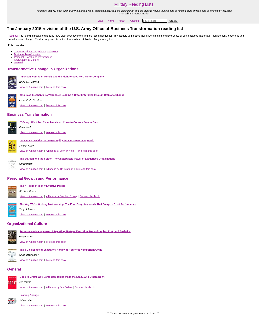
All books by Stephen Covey (61, 196)
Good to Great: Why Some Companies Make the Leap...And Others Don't (62, 276)
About (122, 20)
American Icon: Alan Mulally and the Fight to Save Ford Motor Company (62, 76)
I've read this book (56, 87)
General (18, 62)
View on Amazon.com (31, 87)
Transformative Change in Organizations (36, 51)
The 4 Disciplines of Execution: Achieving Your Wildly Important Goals (61, 249)
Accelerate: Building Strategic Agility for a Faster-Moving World (57, 140)
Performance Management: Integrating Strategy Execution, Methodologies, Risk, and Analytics (75, 231)
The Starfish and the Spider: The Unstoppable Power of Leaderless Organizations (67, 158)
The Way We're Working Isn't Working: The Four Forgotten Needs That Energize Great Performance (78, 204)
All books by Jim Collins (59, 287)
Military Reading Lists (133, 4)
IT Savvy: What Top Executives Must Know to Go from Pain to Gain (59, 122)
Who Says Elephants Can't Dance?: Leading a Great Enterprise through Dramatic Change (72, 95)
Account (134, 20)
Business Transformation (27, 54)
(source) (13, 35)
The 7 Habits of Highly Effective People (42, 185)
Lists (100, 20)
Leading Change (29, 295)
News (111, 20)
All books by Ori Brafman (59, 169)
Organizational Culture (26, 59)
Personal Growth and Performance (33, 57)
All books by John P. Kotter (60, 150)
